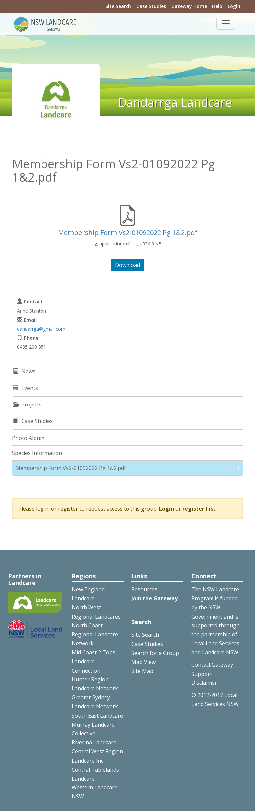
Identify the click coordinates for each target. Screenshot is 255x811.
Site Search (118, 6)
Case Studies (151, 6)
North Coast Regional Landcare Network (95, 634)
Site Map (142, 671)
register (193, 508)
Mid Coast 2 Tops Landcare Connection (93, 661)
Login (234, 6)
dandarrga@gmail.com (41, 329)
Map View (143, 662)
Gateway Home (189, 6)
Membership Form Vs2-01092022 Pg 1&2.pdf (127, 232)
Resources (144, 589)
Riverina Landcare (94, 742)
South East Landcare (97, 715)
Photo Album (28, 438)
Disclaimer (204, 682)
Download (127, 265)
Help (217, 6)
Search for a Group (155, 653)
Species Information (37, 453)
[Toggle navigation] (225, 23)
